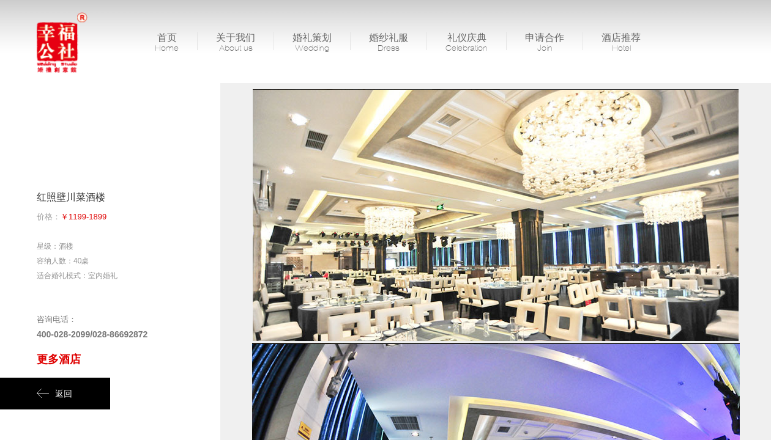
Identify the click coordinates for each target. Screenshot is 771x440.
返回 (54, 393)
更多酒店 (59, 359)
